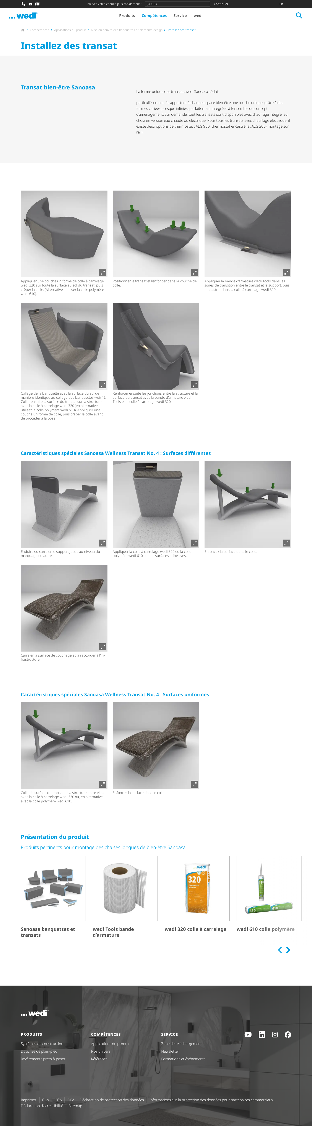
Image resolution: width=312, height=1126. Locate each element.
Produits (132, 17)
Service (185, 17)
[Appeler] (23, 4)
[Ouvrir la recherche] (287, 17)
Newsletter (170, 1051)
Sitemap (75, 1105)
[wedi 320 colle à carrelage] (197, 901)
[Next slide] (287, 954)
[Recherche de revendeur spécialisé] (37, 4)
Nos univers (100, 1051)
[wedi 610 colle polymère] (269, 901)
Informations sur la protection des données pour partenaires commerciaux (211, 1099)
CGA (58, 1099)
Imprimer (28, 1099)
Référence (99, 1059)
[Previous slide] (280, 954)
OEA (70, 1099)
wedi (203, 17)
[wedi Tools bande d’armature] (125, 901)
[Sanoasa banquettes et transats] (53, 901)
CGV (45, 1099)
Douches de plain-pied (39, 1051)
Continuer (221, 4)
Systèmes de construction (42, 1043)
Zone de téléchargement (181, 1043)
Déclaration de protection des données (112, 1099)
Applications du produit (110, 1043)
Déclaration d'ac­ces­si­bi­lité (42, 1105)
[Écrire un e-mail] (30, 4)
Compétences (159, 17)
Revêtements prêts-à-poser (43, 1059)
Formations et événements (183, 1059)
